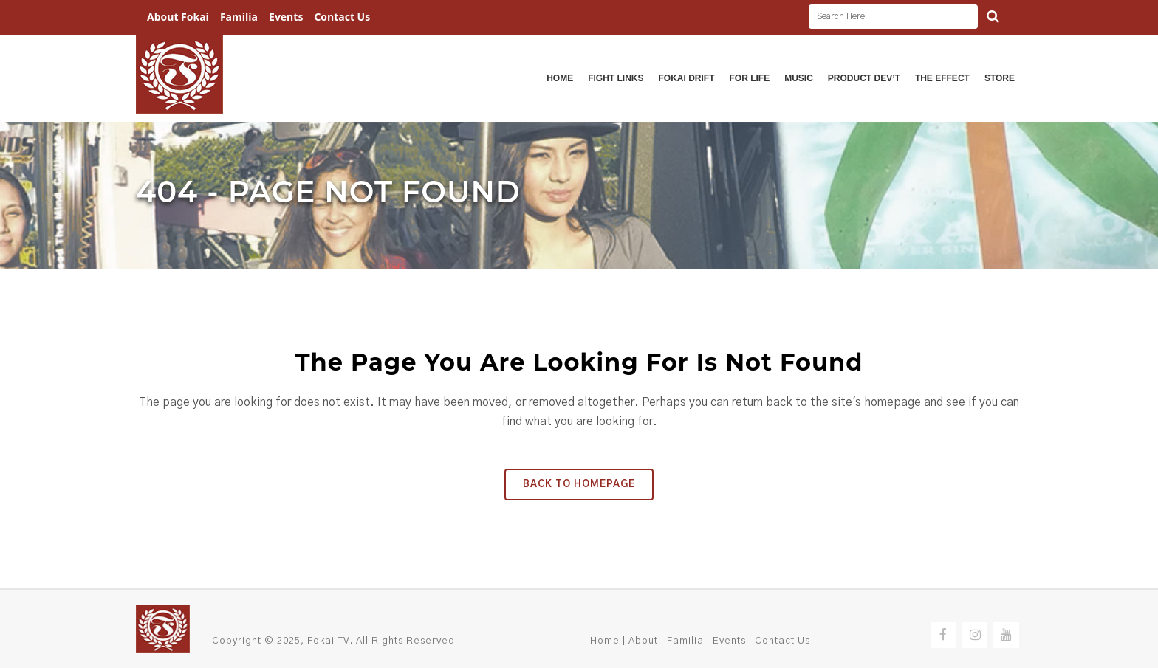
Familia (239, 17)
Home (605, 641)
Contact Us (342, 17)
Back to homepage (579, 484)
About (643, 641)
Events (286, 17)
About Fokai (178, 17)
